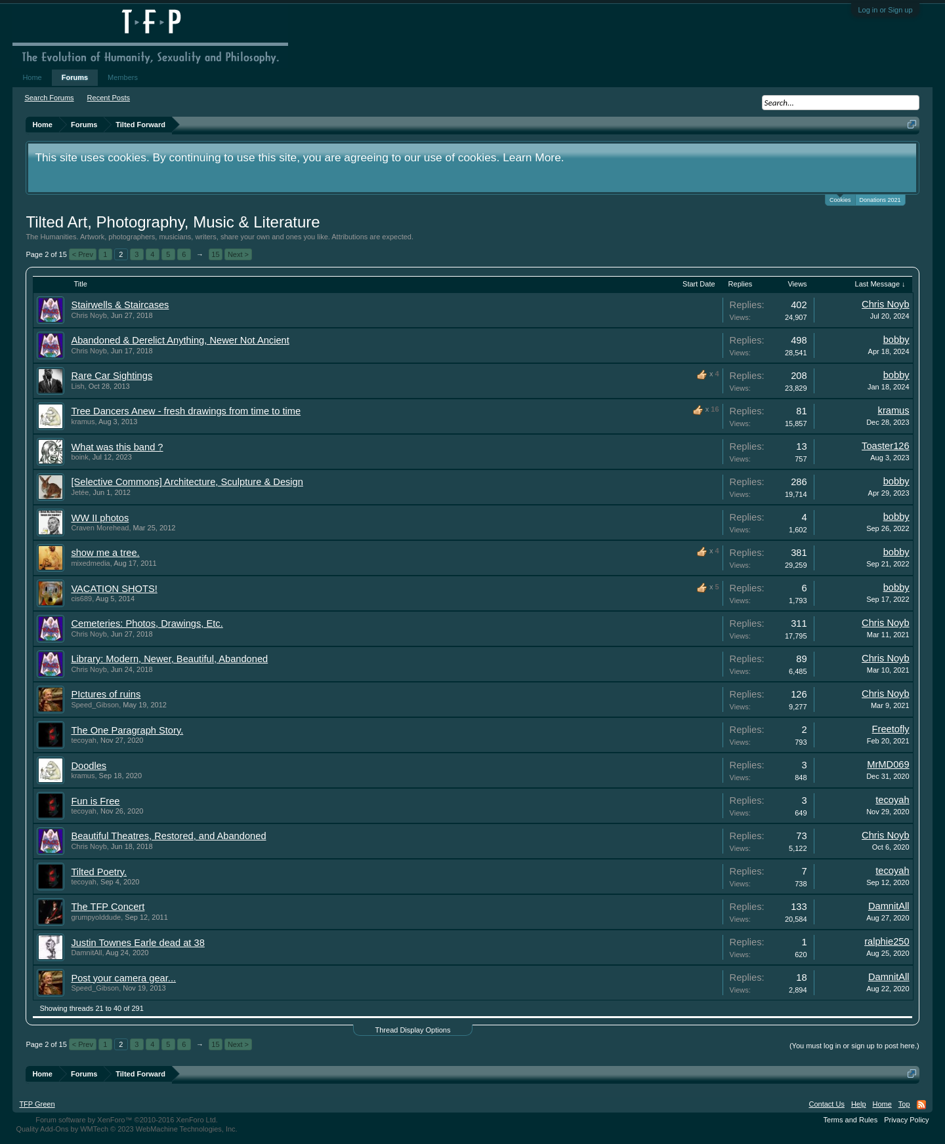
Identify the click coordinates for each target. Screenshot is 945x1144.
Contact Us (826, 1104)
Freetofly (891, 729)
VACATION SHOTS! (114, 588)
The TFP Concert (107, 906)
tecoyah (83, 740)
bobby (896, 339)
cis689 (81, 598)
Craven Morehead (100, 528)
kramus (82, 421)
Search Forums (49, 98)
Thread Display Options (413, 1030)
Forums (75, 77)
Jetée (80, 492)
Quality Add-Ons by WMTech (126, 1129)
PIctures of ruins (105, 694)
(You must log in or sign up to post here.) (854, 1046)
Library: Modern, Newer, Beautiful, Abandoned (169, 659)
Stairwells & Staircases (120, 305)
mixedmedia (90, 563)
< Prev (82, 254)
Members (123, 77)
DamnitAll (889, 906)
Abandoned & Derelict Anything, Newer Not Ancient (180, 340)
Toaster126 (886, 446)
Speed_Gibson (95, 705)
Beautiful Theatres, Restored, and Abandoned (168, 836)
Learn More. (533, 157)
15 (215, 254)
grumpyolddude (96, 917)
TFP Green (36, 1104)
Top (904, 1104)
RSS (921, 1104)
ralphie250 (886, 941)
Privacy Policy (906, 1120)
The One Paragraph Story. (127, 730)
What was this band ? (117, 447)
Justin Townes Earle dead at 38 (137, 942)
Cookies (840, 199)
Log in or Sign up (885, 10)
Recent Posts (108, 98)
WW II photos (100, 518)
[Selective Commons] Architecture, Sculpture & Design (187, 482)
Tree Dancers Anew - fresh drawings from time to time (186, 411)
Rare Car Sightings (111, 375)
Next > (238, 254)
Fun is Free (95, 801)
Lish (77, 386)
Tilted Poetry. (99, 872)
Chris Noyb (88, 315)
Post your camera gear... (123, 978)
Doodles (88, 765)
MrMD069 (888, 764)
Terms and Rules (851, 1120)
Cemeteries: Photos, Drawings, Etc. (146, 623)
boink (79, 457)
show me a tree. (105, 552)
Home (31, 77)
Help (858, 1104)
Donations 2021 (880, 200)
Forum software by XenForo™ (126, 1120)
